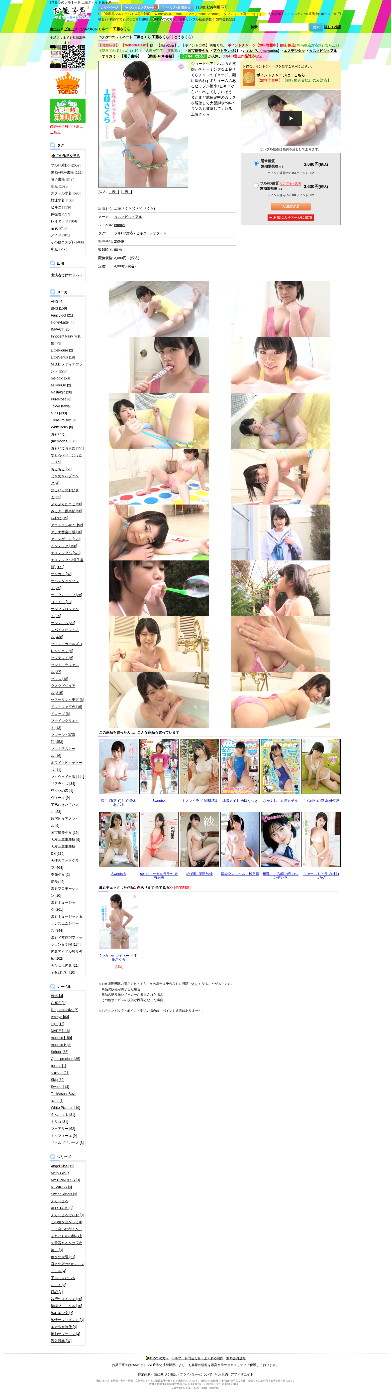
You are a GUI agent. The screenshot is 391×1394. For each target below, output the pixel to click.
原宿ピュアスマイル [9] (65, 822)
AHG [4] (57, 301)
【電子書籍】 (130, 56)
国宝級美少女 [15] (65, 833)
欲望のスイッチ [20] (66, 1299)
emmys (119, 225)
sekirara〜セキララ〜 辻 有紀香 (159, 875)
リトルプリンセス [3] (67, 1143)
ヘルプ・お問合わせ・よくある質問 (197, 1358)
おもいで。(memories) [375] (64, 437)
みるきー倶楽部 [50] (66, 511)
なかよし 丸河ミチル (280, 801)
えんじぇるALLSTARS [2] (62, 1204)
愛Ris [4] (57, 881)
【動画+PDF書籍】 (161, 56)
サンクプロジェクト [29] (65, 612)
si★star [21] (60, 1073)
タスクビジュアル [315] (63, 689)
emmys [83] (60, 1017)
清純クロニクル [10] (66, 1306)
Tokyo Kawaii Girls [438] (61, 409)
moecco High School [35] (61, 1048)
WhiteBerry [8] (62, 427)
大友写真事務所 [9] (65, 840)
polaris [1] (58, 1066)
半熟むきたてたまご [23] (65, 808)
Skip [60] (57, 1080)
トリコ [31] (59, 1122)
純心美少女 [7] (62, 1313)
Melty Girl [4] (61, 1173)
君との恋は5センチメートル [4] (67, 1267)
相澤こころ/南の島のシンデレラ (280, 875)
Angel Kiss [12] (62, 1166)
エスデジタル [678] (66, 553)
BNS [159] (59, 308)
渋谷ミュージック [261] (63, 905)
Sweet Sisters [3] (64, 1194)
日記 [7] (57, 1292)
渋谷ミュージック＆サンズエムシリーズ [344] (66, 923)
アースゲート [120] (66, 539)
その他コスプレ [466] (67, 242)
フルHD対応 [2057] (66, 165)
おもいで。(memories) (261, 51)
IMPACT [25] (61, 329)
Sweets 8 (118, 874)
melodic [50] (60, 378)
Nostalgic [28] (61, 392)
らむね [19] (59, 518)
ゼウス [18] (59, 679)
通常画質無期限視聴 (272, 163)
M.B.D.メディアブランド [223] (67, 367)
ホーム (55, 29)
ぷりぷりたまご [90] (66, 504)
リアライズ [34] (63, 784)
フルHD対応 (123, 233)
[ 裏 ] (126, 191)
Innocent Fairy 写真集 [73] (66, 339)
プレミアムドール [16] (63, 752)
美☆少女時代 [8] (64, 1327)
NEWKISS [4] (61, 1187)
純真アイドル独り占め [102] (66, 954)
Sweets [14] (60, 1087)
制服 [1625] (60, 186)
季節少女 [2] (60, 874)
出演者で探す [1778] (67, 275)
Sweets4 (159, 801)
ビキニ (69, 29)
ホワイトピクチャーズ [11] (66, 766)
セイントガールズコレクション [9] (66, 647)
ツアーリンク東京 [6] (67, 700)
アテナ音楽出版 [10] (66, 532)
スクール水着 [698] (66, 193)
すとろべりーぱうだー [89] (66, 458)
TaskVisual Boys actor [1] (63, 1097)
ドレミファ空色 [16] (66, 707)
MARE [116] (60, 1031)
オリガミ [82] (61, 574)
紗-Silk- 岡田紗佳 (199, 874)
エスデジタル (294, 51)
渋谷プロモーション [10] (65, 891)
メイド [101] (60, 235)
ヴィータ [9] (60, 798)
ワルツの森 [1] (62, 791)
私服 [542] (59, 249)
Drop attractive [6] (65, 1010)
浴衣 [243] (59, 228)
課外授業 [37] (61, 1341)
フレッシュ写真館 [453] (63, 738)
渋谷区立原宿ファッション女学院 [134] (66, 940)
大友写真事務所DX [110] (63, 850)
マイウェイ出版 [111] (67, 777)
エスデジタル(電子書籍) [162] (67, 563)
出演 (104, 208)
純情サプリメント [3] (67, 1320)
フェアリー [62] (63, 1129)
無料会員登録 (225, 19)
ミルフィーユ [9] (64, 1136)
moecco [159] (61, 1038)
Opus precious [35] (65, 1059)
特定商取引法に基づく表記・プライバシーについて (175, 1374)
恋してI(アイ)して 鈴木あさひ (118, 802)
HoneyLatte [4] (62, 322)
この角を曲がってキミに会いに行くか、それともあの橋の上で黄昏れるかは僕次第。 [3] (66, 1236)
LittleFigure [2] (62, 350)
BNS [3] (57, 996)
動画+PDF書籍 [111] (67, 172)
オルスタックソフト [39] (65, 584)
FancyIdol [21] (62, 315)
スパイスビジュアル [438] (65, 633)
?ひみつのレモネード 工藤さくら (118, 957)
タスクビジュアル (323, 51)
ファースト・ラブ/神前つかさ (321, 875)
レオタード (158, 233)
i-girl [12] (57, 1024)
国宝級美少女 (198, 51)
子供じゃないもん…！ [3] (63, 1281)
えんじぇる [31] (63, 1115)
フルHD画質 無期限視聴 (280, 185)
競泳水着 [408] (62, 200)
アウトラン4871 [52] (67, 525)
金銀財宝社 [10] (63, 972)
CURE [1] (58, 1003)
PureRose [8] (61, 399)
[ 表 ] (113, 191)
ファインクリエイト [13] (65, 724)
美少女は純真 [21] (65, 965)
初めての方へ (164, 19)
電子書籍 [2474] (63, 179)
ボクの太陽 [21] (63, 1257)
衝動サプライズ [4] (65, 1334)
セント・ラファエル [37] (65, 668)
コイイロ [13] (61, 602)
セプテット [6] (62, 658)
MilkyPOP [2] (61, 385)
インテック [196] (64, 546)
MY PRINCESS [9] (65, 1180)
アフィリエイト (242, 1374)
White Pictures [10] (65, 1108)
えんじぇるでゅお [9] (67, 1215)
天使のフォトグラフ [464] (65, 864)
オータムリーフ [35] (66, 595)
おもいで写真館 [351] (67, 448)
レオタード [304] (64, 221)
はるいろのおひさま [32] (65, 493)
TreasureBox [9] (63, 420)
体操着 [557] (60, 214)
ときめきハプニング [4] (65, 479)
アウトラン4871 (225, 51)
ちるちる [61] (61, 469)
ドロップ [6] (60, 714)
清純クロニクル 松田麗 (240, 874)
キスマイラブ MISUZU (199, 801)
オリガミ (109, 56)
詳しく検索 (332, 27)
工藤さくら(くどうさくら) (134, 208)
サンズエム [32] (63, 623)
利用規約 (221, 1374)
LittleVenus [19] (63, 357)
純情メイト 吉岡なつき (240, 801)
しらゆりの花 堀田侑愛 (321, 801)
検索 (254, 27)
